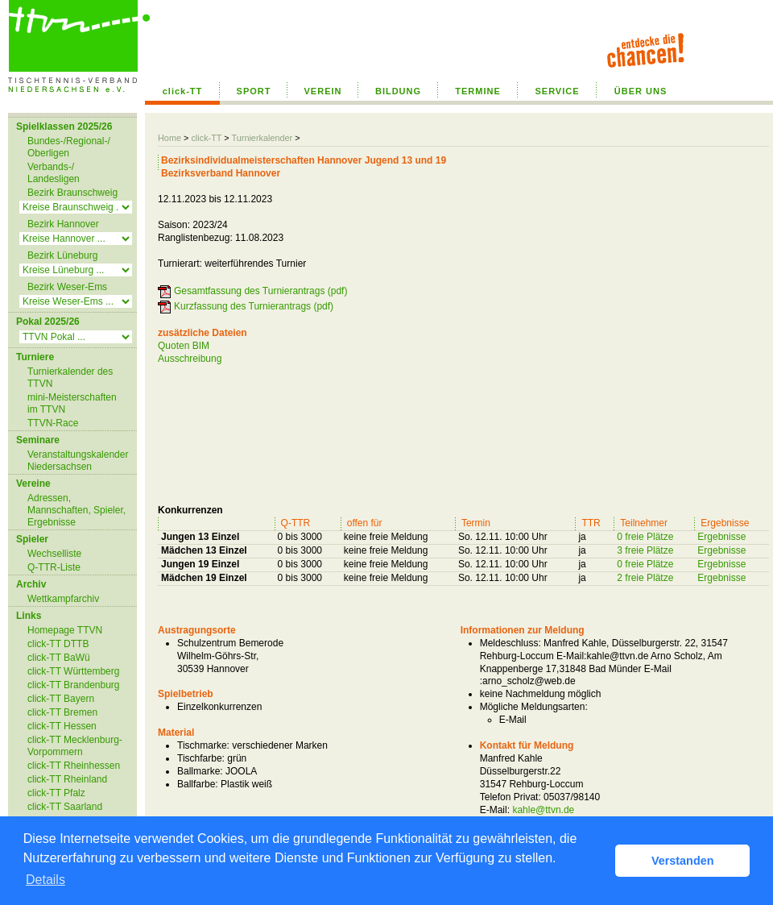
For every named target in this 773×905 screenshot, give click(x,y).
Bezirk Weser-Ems (67, 287)
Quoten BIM (183, 345)
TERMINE (478, 91)
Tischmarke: (203, 745)
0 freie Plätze (645, 536)
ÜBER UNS (640, 91)
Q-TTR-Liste (54, 567)
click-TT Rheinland (67, 779)
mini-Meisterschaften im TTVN (72, 403)
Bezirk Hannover (63, 224)
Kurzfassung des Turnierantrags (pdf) (253, 306)
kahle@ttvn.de (543, 810)
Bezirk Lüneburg (62, 255)
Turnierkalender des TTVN (70, 377)
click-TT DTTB (58, 644)
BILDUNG (398, 91)
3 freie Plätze (645, 550)
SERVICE (557, 91)
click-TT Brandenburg (73, 685)
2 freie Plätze (645, 577)
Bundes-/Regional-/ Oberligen (68, 147)
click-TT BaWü (58, 657)
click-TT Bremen (62, 712)
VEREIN (323, 91)
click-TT (183, 91)
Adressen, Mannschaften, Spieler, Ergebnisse (76, 510)
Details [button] (45, 879)
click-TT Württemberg (73, 671)
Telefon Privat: (510, 797)
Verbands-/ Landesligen (53, 173)
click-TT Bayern (60, 698)
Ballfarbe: (197, 784)
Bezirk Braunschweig (72, 192)
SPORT (254, 91)
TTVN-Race (52, 423)
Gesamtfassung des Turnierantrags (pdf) (260, 291)
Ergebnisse (721, 536)
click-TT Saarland (64, 806)
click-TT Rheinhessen (73, 765)
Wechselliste (54, 553)
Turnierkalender (261, 138)
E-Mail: (495, 810)
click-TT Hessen (62, 726)
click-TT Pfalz (56, 793)
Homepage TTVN (64, 630)
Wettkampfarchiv (63, 598)
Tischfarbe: (201, 758)
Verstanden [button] (682, 860)
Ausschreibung (189, 358)
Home (169, 138)
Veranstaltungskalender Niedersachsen (77, 460)
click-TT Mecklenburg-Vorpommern (74, 746)
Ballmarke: (200, 771)
